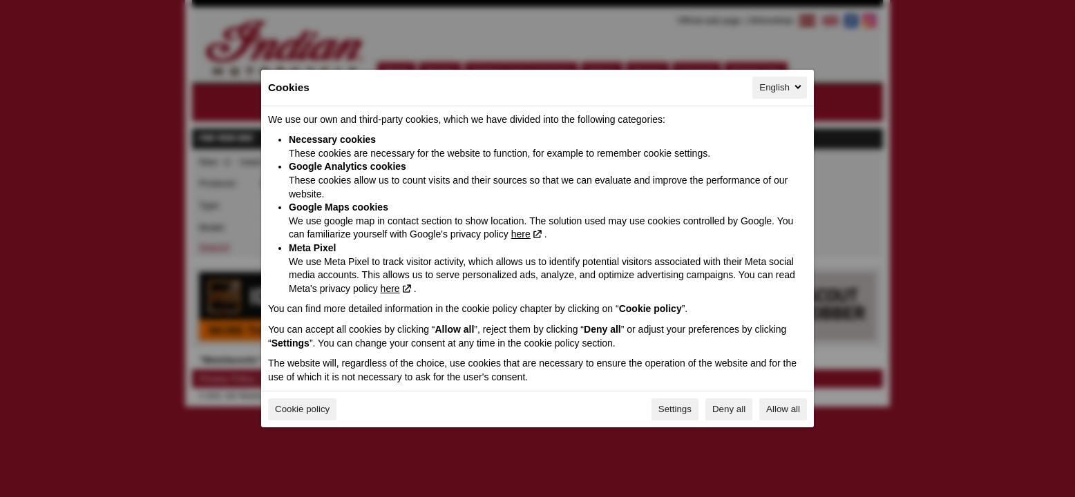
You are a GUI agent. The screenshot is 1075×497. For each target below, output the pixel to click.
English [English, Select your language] (781, 86)
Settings (675, 409)
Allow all (783, 409)
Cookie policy (302, 409)
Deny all (728, 409)
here (521, 234)
